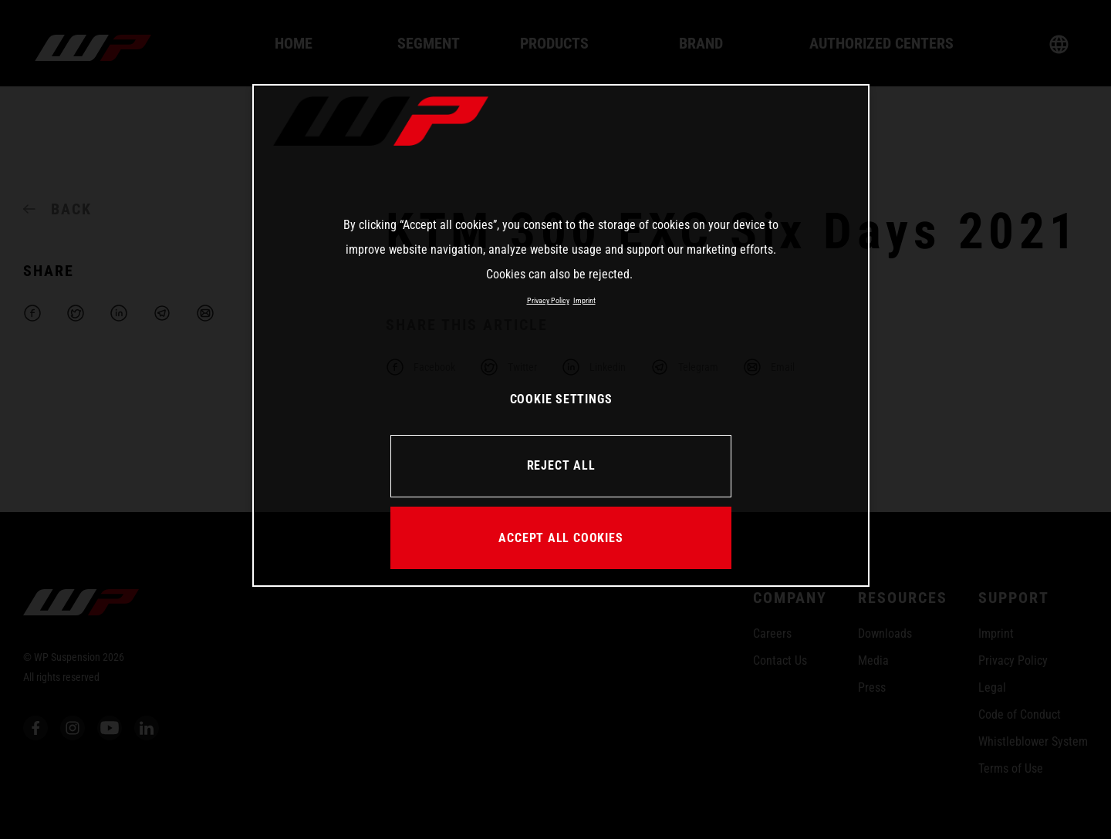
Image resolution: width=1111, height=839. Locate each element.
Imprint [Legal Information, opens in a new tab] (584, 300)
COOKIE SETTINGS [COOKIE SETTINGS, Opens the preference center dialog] (561, 399)
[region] (561, 335)
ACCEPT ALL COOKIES (560, 538)
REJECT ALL (561, 465)
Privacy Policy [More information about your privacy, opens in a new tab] (548, 300)
